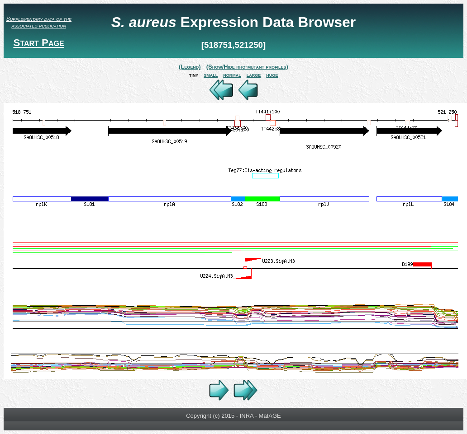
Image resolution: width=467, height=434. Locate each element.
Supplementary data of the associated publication (38, 22)
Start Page (38, 42)
